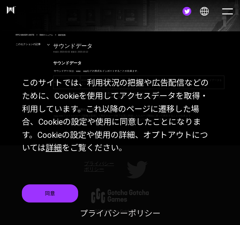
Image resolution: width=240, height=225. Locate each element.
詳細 (54, 147)
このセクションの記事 (33, 44)
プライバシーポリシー (120, 213)
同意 (50, 194)
